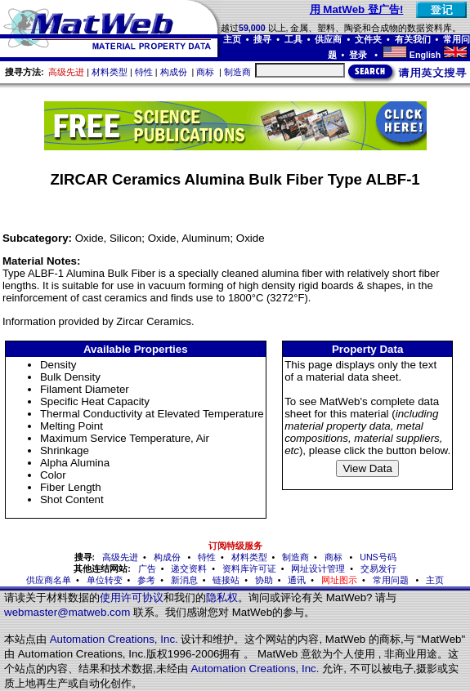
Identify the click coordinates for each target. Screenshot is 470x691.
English (425, 55)
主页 (232, 39)
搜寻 (262, 39)
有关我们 (413, 39)
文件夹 (368, 39)
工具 (293, 39)
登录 (359, 55)
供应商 (328, 39)
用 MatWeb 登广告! (357, 9)
